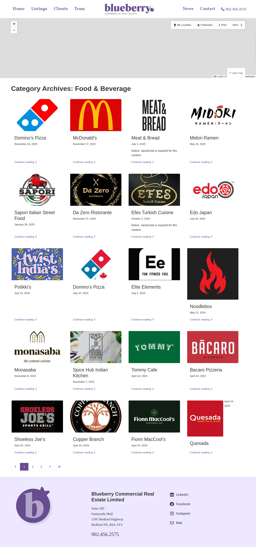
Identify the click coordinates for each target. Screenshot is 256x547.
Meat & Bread (145, 138)
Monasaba (25, 369)
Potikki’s (22, 287)
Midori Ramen (204, 138)
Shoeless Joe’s (29, 439)
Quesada (199, 443)
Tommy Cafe (144, 369)
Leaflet (218, 76)
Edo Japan (201, 212)
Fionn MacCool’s (148, 439)
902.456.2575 (236, 9)
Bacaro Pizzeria (206, 369)
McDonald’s (85, 138)
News (188, 9)
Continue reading (25, 162)
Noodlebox (201, 306)
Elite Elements (146, 287)
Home (19, 9)
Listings (39, 9)
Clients (61, 9)
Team (79, 9)
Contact (207, 9)
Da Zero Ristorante (92, 212)
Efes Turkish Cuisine (152, 212)
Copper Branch (88, 439)
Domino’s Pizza (30, 138)
